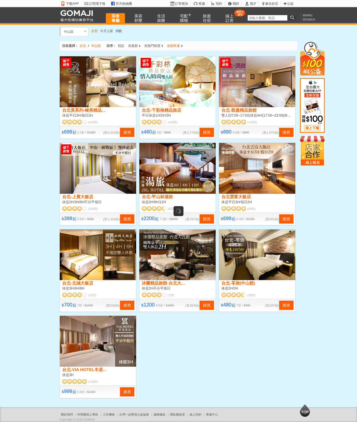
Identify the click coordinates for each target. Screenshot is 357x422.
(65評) (172, 209)
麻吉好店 (271, 3)
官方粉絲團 (124, 3)
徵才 (253, 3)
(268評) (93, 209)
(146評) (93, 382)
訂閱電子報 (97, 3)
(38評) (251, 295)
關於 (236, 3)
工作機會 (109, 414)
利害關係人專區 (87, 414)
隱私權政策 (309, 19)
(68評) (251, 209)
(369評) (173, 122)
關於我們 (67, 414)
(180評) (252, 122)
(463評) (93, 122)
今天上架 (106, 31)
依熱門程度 (153, 46)
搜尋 (293, 17)
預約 (219, 3)
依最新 (134, 46)
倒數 (119, 31)
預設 (121, 46)
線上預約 (196, 414)
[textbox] (267, 18)
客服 (202, 3)
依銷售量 (175, 46)
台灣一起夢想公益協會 (134, 414)
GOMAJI (78, 15)
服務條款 (308, 15)
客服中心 (212, 414)
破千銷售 (66, 62)
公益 (290, 3)
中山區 (69, 31)
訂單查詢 (181, 3)
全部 (94, 31)
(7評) (171, 295)
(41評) (92, 295)
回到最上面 (305, 410)
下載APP (72, 3)
